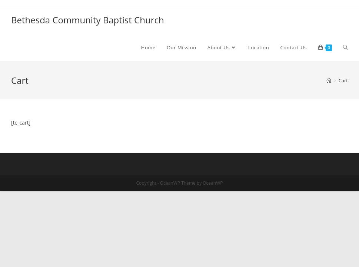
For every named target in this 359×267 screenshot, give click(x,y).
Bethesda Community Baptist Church (87, 20)
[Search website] (345, 47)
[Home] (328, 80)
